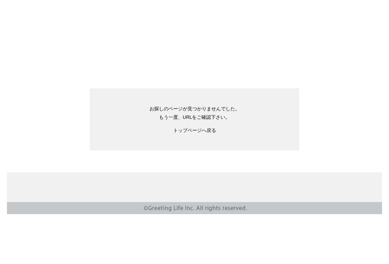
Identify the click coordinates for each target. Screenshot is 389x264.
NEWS (99, 53)
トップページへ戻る (194, 130)
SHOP (254, 53)
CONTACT (267, 188)
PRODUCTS (59, 53)
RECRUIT (289, 53)
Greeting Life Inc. (194, 23)
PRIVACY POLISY (308, 188)
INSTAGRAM (319, 53)
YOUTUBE (340, 53)
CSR (167, 53)
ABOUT (134, 53)
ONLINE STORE (209, 53)
